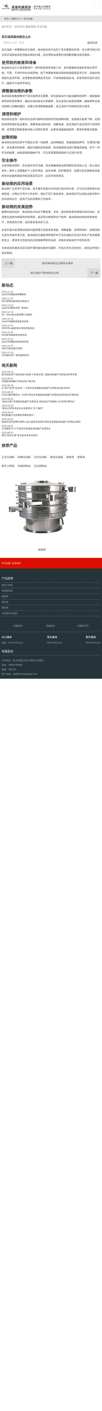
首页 (7, 18)
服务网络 (31, 26)
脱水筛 (5, 1302)
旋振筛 (5, 1297)
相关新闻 (9, 365)
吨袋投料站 (7, 1291)
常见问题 (29, 18)
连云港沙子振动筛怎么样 (65, 273)
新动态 (7, 285)
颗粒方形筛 (16, 1407)
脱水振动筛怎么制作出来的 (37, 263)
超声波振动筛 (30, 1407)
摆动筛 (5, 1308)
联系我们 (16, 1264)
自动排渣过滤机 (9, 1314)
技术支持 (20, 26)
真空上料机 (7, 1286)
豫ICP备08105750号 (62, 1400)
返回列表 (93, 42)
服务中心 (17, 18)
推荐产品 (9, 445)
